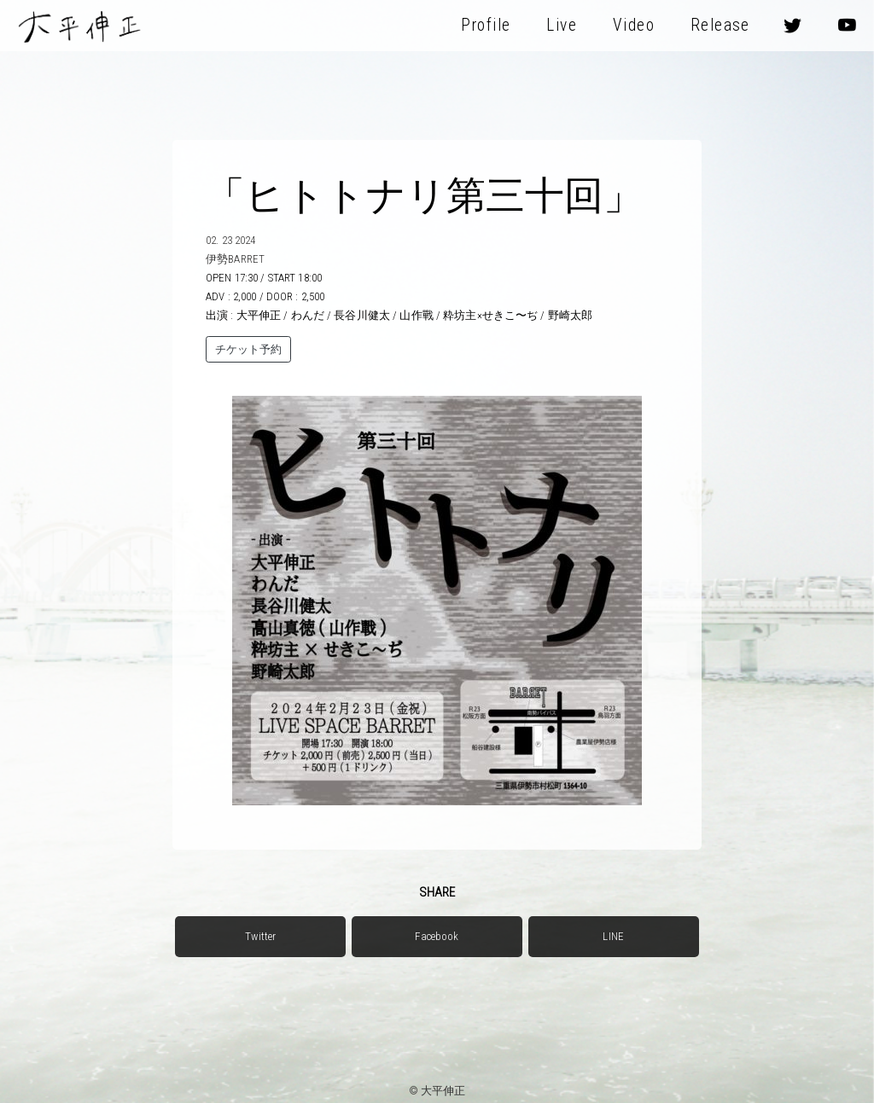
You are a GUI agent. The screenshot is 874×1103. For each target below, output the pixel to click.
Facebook (436, 936)
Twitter (260, 936)
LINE (613, 936)
